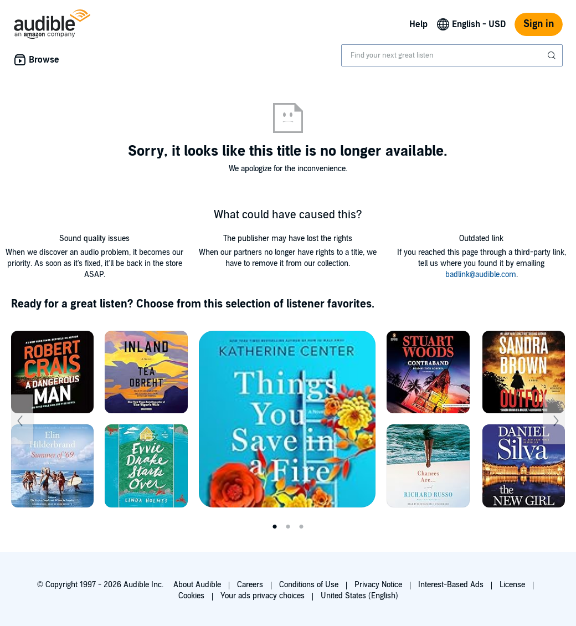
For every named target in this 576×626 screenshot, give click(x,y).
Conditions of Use (308, 584)
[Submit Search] (553, 55)
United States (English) (359, 596)
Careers (250, 584)
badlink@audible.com (480, 274)
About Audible (197, 584)
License (512, 584)
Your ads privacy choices (262, 596)
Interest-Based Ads (451, 584)
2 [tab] (288, 526)
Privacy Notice (378, 584)
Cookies (191, 596)
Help (418, 24)
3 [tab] (301, 526)
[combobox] (452, 55)
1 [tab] (274, 526)
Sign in (538, 24)
